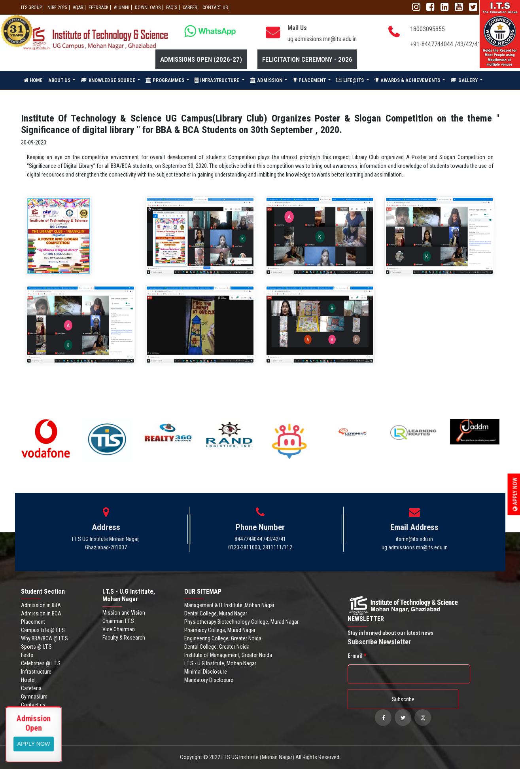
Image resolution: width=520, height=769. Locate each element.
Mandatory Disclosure (208, 680)
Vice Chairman (118, 629)
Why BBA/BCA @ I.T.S (44, 638)
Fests (27, 655)
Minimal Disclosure (205, 671)
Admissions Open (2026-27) (201, 59)
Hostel (28, 680)
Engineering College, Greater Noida (222, 638)
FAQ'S (171, 7)
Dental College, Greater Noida (217, 647)
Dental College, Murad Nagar (215, 613)
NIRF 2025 (57, 7)
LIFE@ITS (350, 80)
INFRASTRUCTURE (217, 80)
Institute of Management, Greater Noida (228, 655)
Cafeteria (31, 688)
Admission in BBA (41, 605)
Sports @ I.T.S (36, 647)
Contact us (33, 705)
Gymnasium (34, 696)
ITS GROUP (31, 7)
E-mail (357, 656)
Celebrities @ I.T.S (41, 663)
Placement (33, 622)
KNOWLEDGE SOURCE (108, 80)
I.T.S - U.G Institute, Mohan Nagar (220, 663)
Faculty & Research (123, 637)
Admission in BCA (41, 613)
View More (33, 743)
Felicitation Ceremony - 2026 (307, 59)
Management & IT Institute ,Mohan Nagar (229, 605)
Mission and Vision (123, 613)
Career (190, 7)
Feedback (98, 7)
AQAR (78, 7)
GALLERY (464, 80)
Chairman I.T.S (118, 621)
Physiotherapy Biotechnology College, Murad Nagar (241, 622)
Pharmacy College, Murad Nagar (219, 630)
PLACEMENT (310, 80)
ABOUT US (60, 80)
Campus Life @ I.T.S (43, 630)
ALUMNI (121, 7)
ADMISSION (267, 80)
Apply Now (515, 494)
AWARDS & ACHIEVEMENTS (407, 80)
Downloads (148, 7)
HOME (33, 80)
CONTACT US (215, 7)
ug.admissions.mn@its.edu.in (322, 39)
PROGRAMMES (165, 80)
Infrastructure (36, 671)
